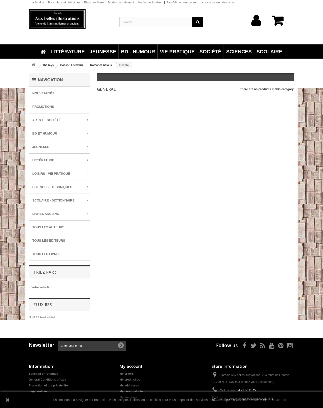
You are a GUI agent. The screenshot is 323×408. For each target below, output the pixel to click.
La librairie (37, 2)
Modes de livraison (150, 2)
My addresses (129, 385)
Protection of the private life (48, 385)
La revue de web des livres (217, 2)
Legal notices (38, 391)
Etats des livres (94, 2)
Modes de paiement (121, 2)
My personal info (131, 391)
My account (131, 366)
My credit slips (129, 379)
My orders (126, 373)
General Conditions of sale (47, 379)
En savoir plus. (277, 400)
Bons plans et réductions (64, 2)
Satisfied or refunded (43, 373)
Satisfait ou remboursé (181, 2)
